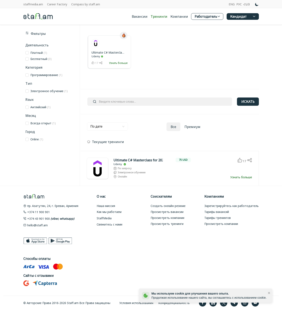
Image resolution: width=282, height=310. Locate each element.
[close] (269, 292)
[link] (109, 51)
